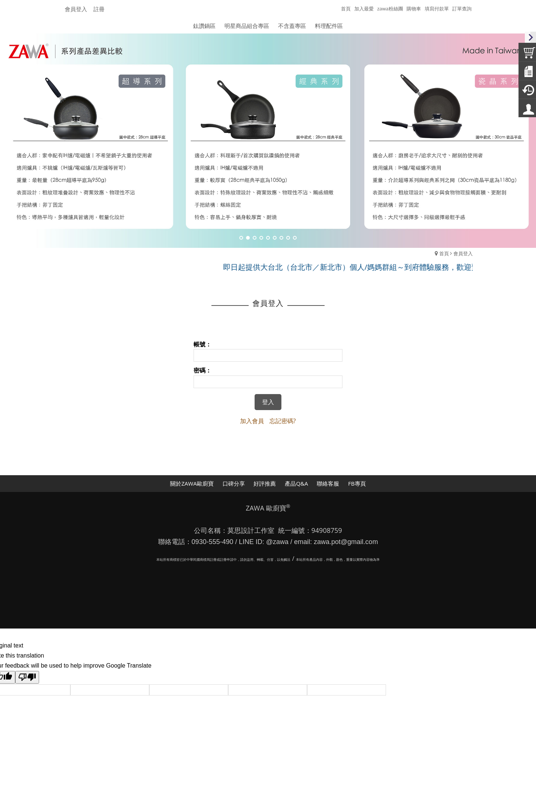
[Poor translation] (27, 677)
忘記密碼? (282, 421)
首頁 (444, 253)
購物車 (413, 8)
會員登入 (76, 9)
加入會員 (252, 421)
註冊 (99, 9)
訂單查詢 (462, 8)
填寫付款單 (437, 8)
